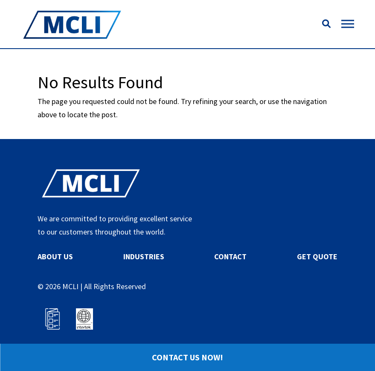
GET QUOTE (317, 256)
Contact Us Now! (187, 357)
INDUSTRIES (143, 256)
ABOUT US (55, 256)
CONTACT (230, 256)
